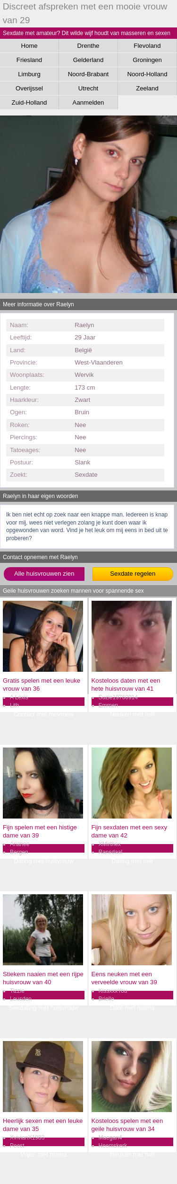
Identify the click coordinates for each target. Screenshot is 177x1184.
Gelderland (88, 59)
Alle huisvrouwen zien (44, 573)
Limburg (29, 74)
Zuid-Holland (29, 102)
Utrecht (88, 88)
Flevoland (147, 45)
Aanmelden (88, 102)
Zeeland (147, 88)
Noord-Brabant (88, 74)
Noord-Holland (147, 74)
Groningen (147, 59)
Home (29, 45)
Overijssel (29, 88)
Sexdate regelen (132, 573)
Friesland (29, 59)
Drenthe (88, 45)
